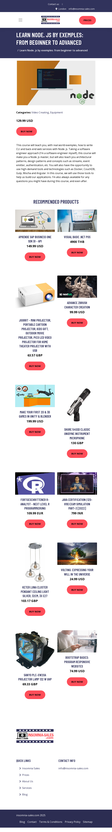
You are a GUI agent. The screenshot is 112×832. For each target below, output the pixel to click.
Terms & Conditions (50, 821)
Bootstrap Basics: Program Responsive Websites (77, 661)
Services (27, 788)
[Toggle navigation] (20, 20)
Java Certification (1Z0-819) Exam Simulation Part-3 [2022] (77, 504)
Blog (25, 794)
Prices (87, 20)
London (62, 8)
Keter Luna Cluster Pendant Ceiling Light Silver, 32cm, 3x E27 (35, 591)
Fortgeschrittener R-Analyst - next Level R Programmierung (35, 504)
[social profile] (62, 4)
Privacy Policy (72, 821)
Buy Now (26, 131)
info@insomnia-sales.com (82, 8)
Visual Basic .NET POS (77, 237)
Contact (32, 821)
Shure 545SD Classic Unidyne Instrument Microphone (77, 433)
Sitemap (87, 821)
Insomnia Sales (31, 768)
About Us (27, 781)
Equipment (56, 112)
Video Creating (40, 112)
